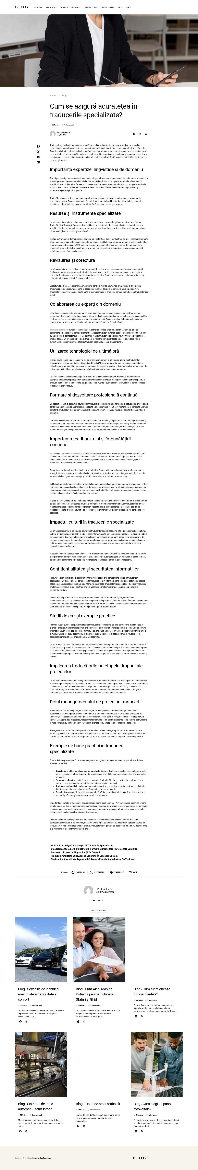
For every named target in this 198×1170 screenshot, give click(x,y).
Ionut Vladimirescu (63, 133)
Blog (22, 7)
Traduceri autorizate (59, 330)
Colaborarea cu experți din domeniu (70, 849)
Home (53, 95)
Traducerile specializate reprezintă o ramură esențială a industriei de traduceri (93, 859)
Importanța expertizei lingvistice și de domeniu (76, 852)
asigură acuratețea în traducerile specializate (88, 845)
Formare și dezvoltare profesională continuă (113, 849)
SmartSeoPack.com (43, 1158)
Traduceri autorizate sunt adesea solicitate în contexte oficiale (84, 856)
